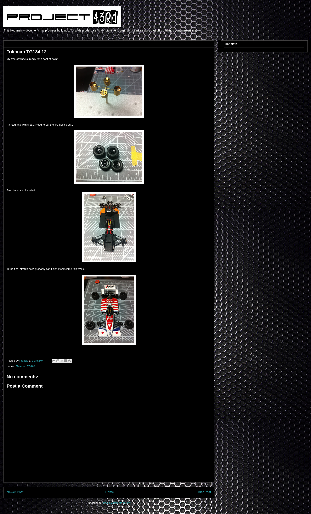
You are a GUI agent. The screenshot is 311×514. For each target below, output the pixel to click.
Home (109, 492)
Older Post (203, 492)
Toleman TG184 (25, 366)
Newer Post (15, 492)
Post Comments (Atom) (117, 502)
